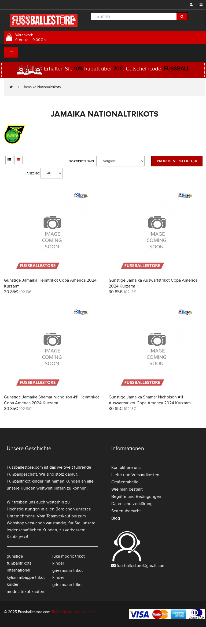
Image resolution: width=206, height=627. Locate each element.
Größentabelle (124, 482)
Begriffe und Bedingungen (136, 496)
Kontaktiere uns (126, 467)
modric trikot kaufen (25, 591)
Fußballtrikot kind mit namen (75, 612)
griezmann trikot (67, 584)
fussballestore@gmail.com (141, 565)
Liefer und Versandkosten (135, 474)
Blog (115, 518)
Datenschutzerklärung (132, 503)
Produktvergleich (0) (177, 161)
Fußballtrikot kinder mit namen (35, 481)
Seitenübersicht (126, 511)
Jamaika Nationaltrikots (42, 87)
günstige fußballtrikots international (19, 563)
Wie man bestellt (127, 489)
